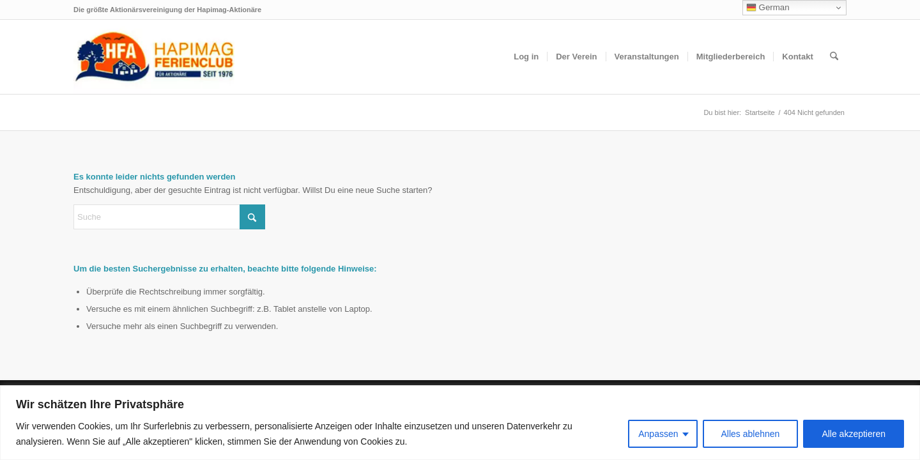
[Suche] (834, 57)
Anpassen (658, 434)
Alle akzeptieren (853, 434)
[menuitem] (526, 57)
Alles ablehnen (750, 434)
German (768, 8)
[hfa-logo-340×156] (153, 57)
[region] (460, 422)
